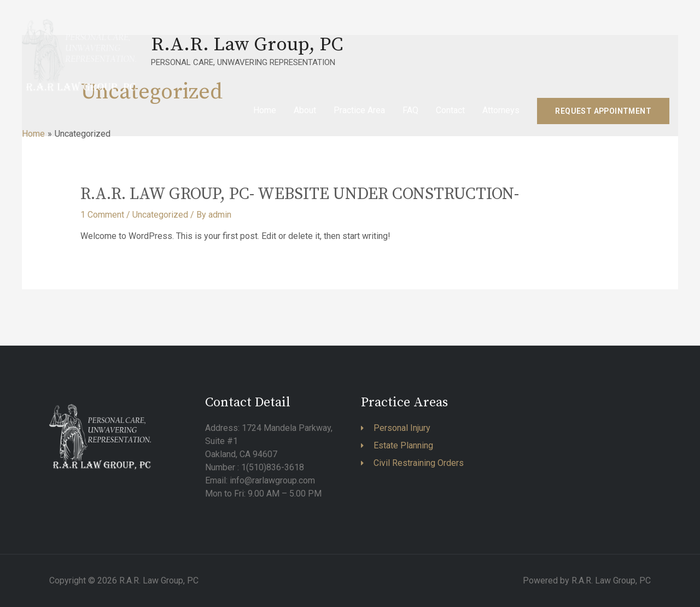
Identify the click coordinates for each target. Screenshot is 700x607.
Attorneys (501, 110)
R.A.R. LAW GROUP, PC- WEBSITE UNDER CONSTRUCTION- (299, 194)
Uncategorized (160, 214)
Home (264, 110)
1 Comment (102, 214)
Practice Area (359, 110)
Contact (450, 110)
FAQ (410, 110)
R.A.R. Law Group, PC (247, 45)
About (305, 110)
